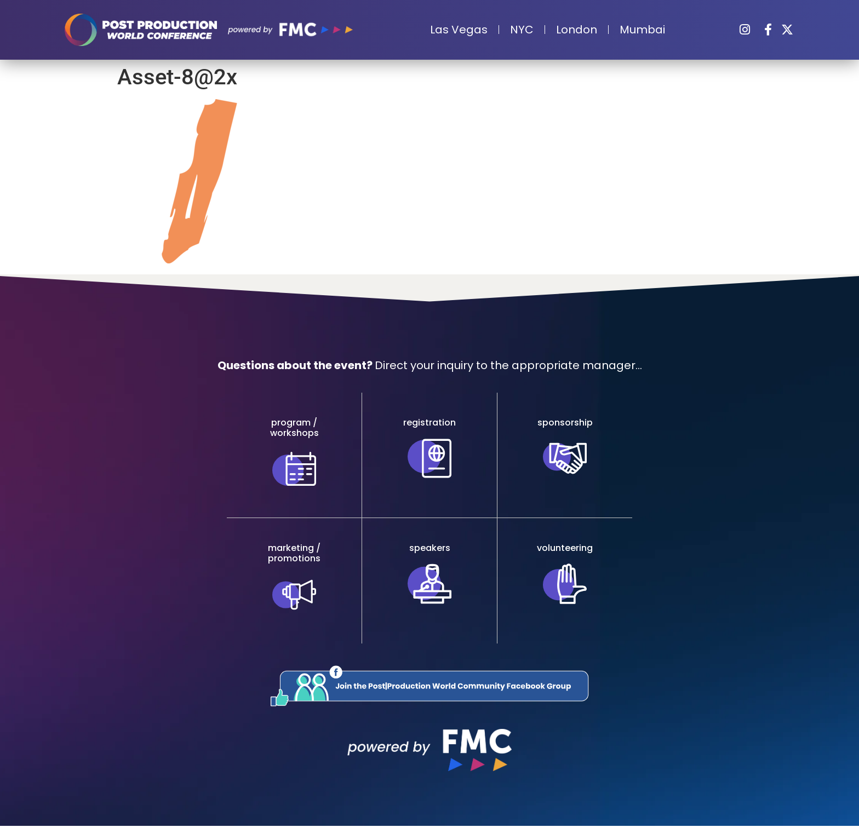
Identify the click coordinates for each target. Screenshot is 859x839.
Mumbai (642, 29)
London (576, 29)
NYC (522, 29)
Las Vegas (459, 29)
